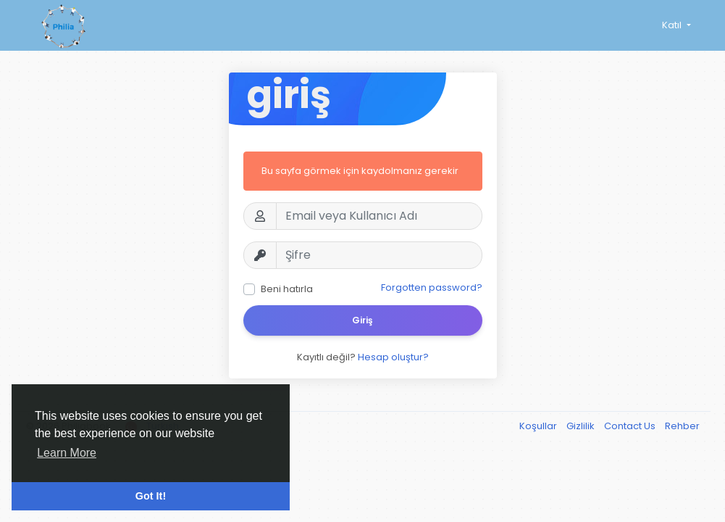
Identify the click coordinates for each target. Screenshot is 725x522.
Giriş (362, 320)
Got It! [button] (150, 496)
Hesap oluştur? (393, 357)
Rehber (682, 426)
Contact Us (631, 426)
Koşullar (539, 426)
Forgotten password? (431, 287)
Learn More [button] (66, 453)
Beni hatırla (287, 289)
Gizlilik (581, 426)
